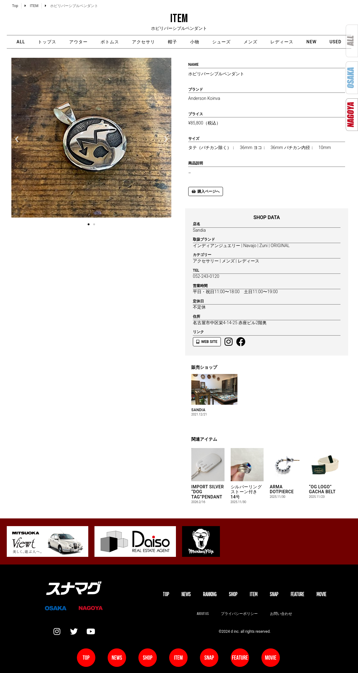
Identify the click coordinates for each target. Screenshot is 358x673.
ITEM (253, 594)
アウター (78, 41)
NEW (311, 41)
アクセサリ (143, 41)
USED (335, 41)
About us (203, 614)
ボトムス (110, 41)
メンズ (250, 41)
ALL (21, 41)
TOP (166, 594)
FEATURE (297, 594)
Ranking (210, 594)
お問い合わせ (281, 614)
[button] (17, 139)
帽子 (172, 41)
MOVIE (321, 594)
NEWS (186, 594)
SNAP (274, 594)
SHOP (233, 594)
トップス (47, 41)
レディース (281, 41)
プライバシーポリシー (239, 614)
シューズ (221, 41)
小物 (194, 41)
